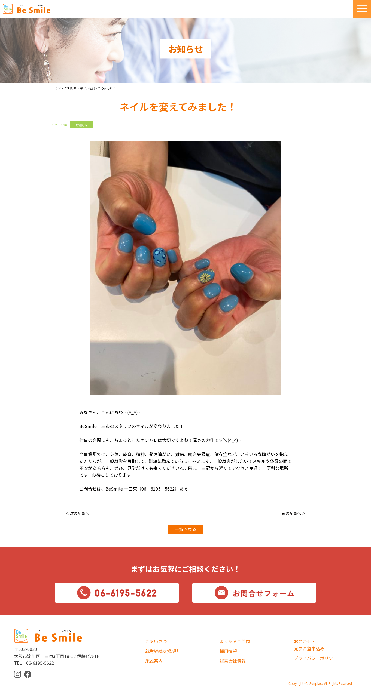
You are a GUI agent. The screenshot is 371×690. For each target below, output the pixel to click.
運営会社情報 (233, 660)
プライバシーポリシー (315, 658)
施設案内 (154, 660)
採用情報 (228, 651)
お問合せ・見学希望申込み (309, 645)
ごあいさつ (156, 641)
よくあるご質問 (235, 641)
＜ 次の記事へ (77, 513)
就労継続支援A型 (161, 651)
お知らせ (82, 125)
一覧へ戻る (185, 529)
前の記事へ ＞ (294, 513)
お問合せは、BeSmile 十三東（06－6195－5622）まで (133, 488)
